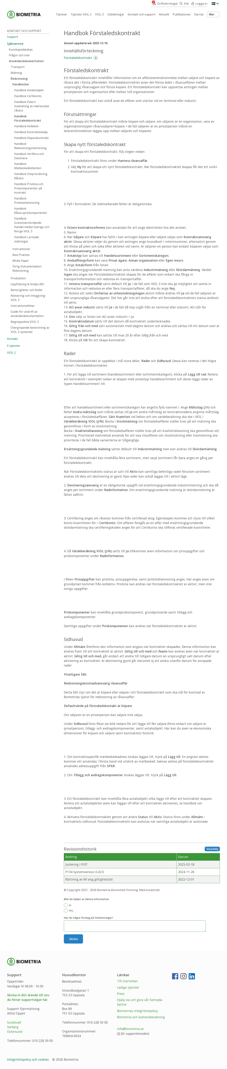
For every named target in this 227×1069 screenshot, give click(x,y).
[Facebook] (175, 977)
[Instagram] (183, 977)
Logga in (201, 4)
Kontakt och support (24, 31)
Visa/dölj (212, 849)
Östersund (14, 1031)
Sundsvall (14, 1022)
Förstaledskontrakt (78, 58)
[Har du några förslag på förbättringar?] (135, 926)
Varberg (12, 1027)
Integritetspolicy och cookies (28, 1059)
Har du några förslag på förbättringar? (88, 917)
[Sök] (183, 3)
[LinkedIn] (192, 977)
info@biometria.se (130, 1029)
